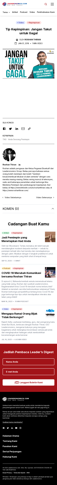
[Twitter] (8, 428)
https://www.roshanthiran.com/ (15, 190)
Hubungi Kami (10, 456)
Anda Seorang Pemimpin (18, 139)
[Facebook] (4, 428)
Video (32, 12)
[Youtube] (16, 428)
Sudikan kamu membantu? (13, 422)
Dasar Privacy (7, 472)
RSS (28, 472)
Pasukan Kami (10, 446)
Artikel (15, 12)
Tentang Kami (10, 441)
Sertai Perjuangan (12, 451)
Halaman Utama (11, 436)
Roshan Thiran (33, 39)
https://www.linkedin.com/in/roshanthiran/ (28, 188)
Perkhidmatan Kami (46, 12)
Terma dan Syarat (19, 472)
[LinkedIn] (12, 428)
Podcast (23, 12)
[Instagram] (20, 428)
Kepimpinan (34, 22)
